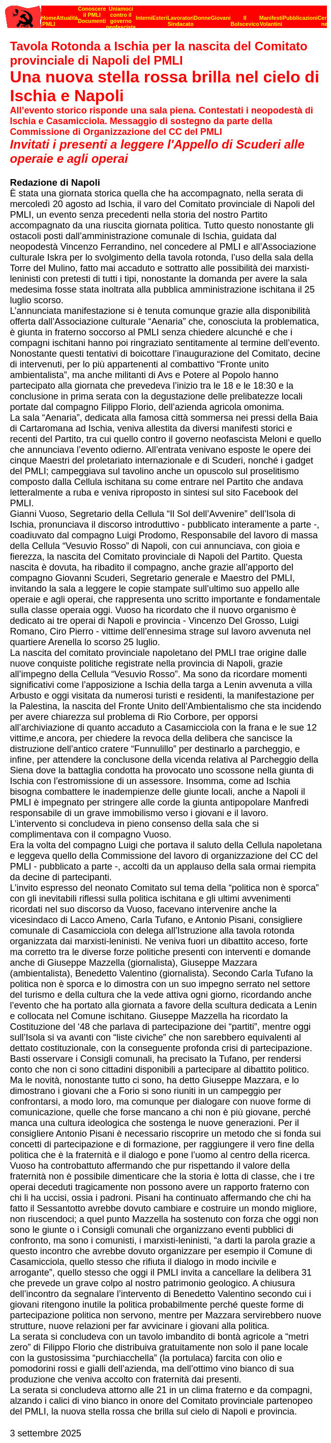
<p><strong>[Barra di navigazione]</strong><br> (166, 14)
